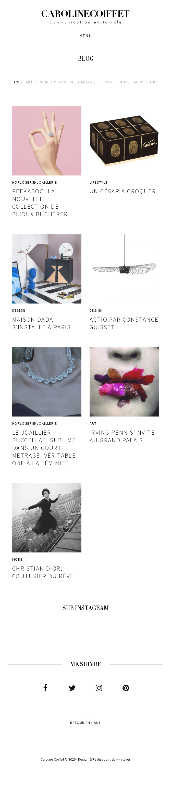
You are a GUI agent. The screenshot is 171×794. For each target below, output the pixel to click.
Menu (85, 35)
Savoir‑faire (145, 82)
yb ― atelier (121, 759)
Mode (124, 82)
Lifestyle (108, 82)
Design (41, 82)
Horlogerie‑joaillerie (73, 82)
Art (29, 82)
